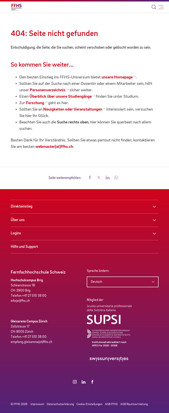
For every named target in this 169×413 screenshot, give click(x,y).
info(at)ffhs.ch (20, 301)
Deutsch (96, 282)
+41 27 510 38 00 (34, 296)
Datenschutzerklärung (60, 404)
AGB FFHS (111, 404)
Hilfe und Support (24, 247)
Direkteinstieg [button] (21, 206)
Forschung (35, 103)
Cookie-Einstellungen (89, 404)
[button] (90, 178)
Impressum (37, 404)
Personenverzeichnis (48, 90)
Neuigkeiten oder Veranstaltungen (72, 109)
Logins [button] (16, 233)
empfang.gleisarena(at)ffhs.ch (31, 342)
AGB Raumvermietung (134, 404)
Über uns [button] (18, 220)
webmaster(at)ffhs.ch (54, 147)
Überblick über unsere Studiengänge (61, 96)
